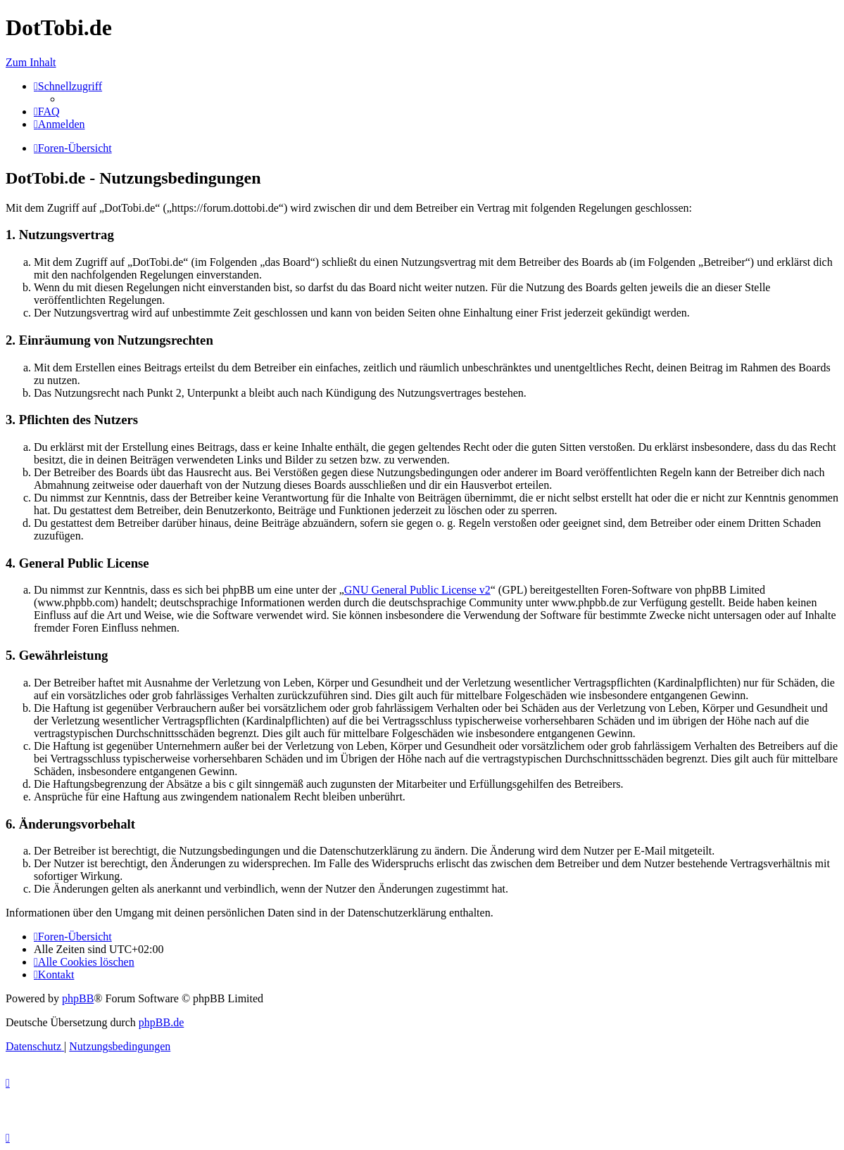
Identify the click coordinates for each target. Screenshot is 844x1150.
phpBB (78, 998)
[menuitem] (47, 111)
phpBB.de (161, 1022)
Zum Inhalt (31, 62)
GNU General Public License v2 (417, 590)
